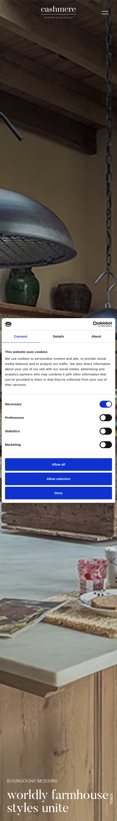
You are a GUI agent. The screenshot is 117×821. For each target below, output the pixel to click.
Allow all (58, 464)
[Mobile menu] (105, 13)
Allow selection (58, 479)
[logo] (58, 12)
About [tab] (96, 336)
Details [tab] (58, 336)
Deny (59, 493)
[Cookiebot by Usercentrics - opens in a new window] (93, 324)
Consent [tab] (20, 336)
